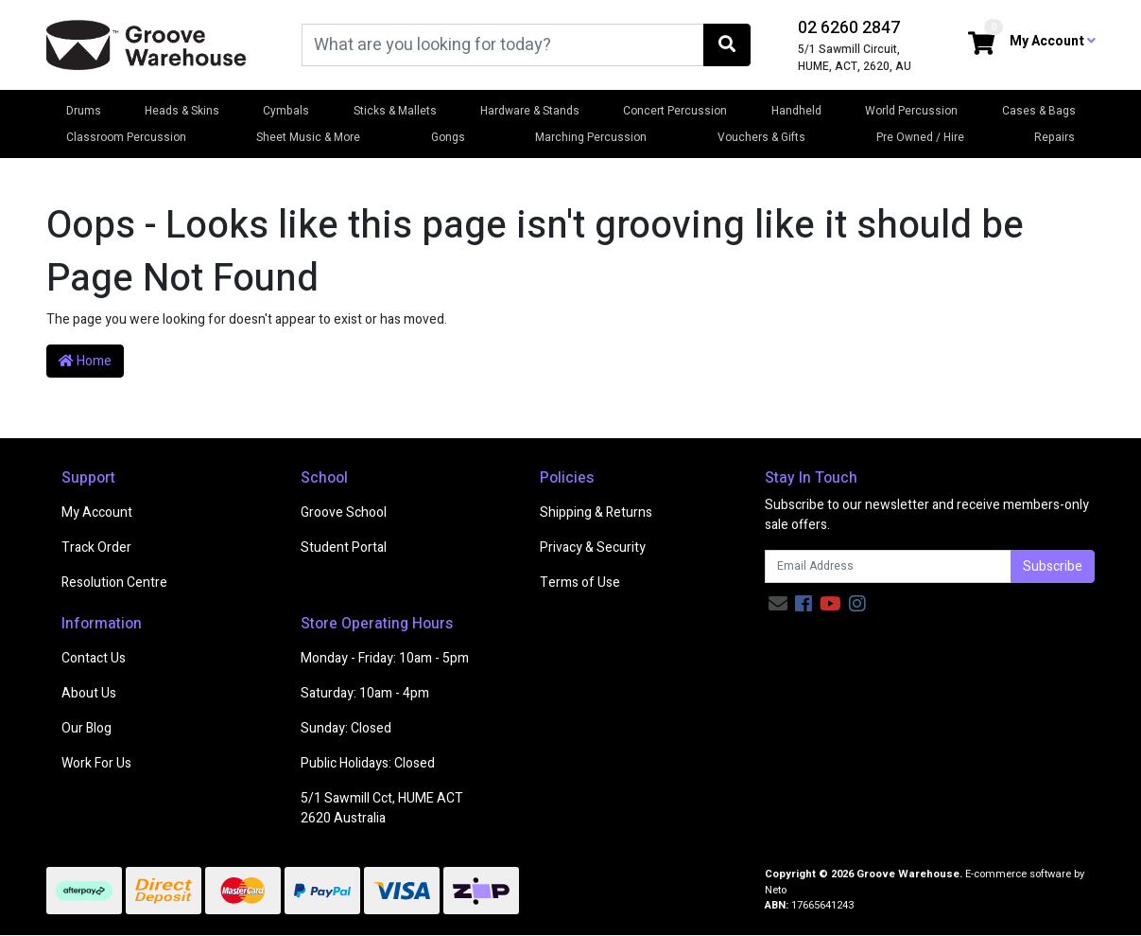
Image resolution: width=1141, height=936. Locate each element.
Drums (83, 110)
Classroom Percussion (126, 137)
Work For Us (96, 763)
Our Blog (86, 728)
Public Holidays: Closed (368, 763)
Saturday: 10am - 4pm (365, 693)
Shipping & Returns (596, 512)
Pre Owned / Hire (920, 137)
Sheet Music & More (308, 137)
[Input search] (503, 45)
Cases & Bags (1039, 110)
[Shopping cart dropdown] (981, 45)
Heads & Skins (182, 110)
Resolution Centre (114, 582)
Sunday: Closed (346, 728)
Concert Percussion (675, 110)
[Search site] (727, 45)
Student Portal (344, 547)
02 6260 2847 (849, 28)
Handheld (796, 110)
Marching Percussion (591, 137)
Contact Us (93, 658)
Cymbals (286, 110)
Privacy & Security (593, 547)
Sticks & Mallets (395, 110)
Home (85, 361)
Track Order (96, 547)
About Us (88, 693)
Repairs (1054, 137)
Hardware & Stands (529, 110)
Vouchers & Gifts (761, 137)
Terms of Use (580, 582)
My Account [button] (1053, 41)
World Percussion (911, 110)
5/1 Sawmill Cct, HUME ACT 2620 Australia (382, 808)
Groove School (344, 512)
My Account (96, 512)
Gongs (448, 137)
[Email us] (778, 604)
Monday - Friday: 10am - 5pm (385, 658)
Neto (776, 890)
